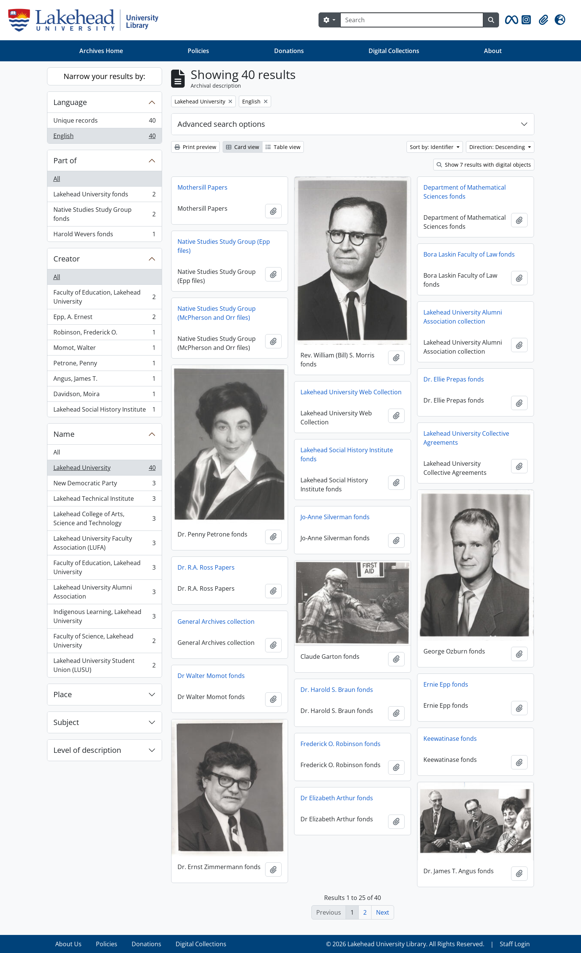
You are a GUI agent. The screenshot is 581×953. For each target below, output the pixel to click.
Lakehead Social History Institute (104, 411)
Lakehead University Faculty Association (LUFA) (104, 543)
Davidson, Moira (104, 395)
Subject (66, 722)
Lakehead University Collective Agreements (466, 438)
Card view (242, 146)
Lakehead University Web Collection (351, 392)
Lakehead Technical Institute (104, 500)
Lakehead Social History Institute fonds (346, 454)
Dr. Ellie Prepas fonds (453, 379)
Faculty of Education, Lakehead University (104, 297)
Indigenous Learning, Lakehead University (104, 616)
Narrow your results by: (104, 76)
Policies (198, 51)
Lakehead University (104, 469)
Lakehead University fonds (104, 196)
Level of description (87, 750)
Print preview (195, 146)
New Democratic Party (104, 485)
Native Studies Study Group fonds (104, 214)
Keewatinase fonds (450, 738)
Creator (66, 259)
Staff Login (515, 944)
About (493, 51)
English (104, 137)
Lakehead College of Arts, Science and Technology (104, 518)
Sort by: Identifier (432, 146)
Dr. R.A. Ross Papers (206, 567)
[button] (510, 20)
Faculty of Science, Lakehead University (104, 640)
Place (62, 694)
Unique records (104, 122)
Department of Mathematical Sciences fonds (464, 192)
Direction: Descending (497, 146)
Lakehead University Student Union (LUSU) (104, 665)
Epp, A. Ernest (104, 318)
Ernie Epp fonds (445, 684)
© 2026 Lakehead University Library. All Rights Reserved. (405, 944)
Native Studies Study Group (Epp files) (223, 246)
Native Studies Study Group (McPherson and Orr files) (216, 313)
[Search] (412, 19)
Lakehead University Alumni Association (104, 591)
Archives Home (101, 51)
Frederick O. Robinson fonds (340, 744)
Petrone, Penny (104, 365)
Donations (289, 51)
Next (382, 912)
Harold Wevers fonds (104, 236)
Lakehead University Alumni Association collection (462, 316)
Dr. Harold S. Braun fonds (336, 689)
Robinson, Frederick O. (104, 334)
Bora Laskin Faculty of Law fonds (469, 254)
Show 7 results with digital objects (484, 164)
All (56, 179)
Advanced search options (221, 124)
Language (70, 102)
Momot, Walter (104, 349)
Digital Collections (394, 51)
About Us (68, 944)
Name (63, 434)
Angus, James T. (104, 380)
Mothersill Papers (202, 187)
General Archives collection (216, 621)
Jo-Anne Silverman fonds (335, 517)
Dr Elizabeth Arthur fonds (336, 798)
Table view (282, 146)
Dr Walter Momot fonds (211, 676)
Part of (65, 160)
